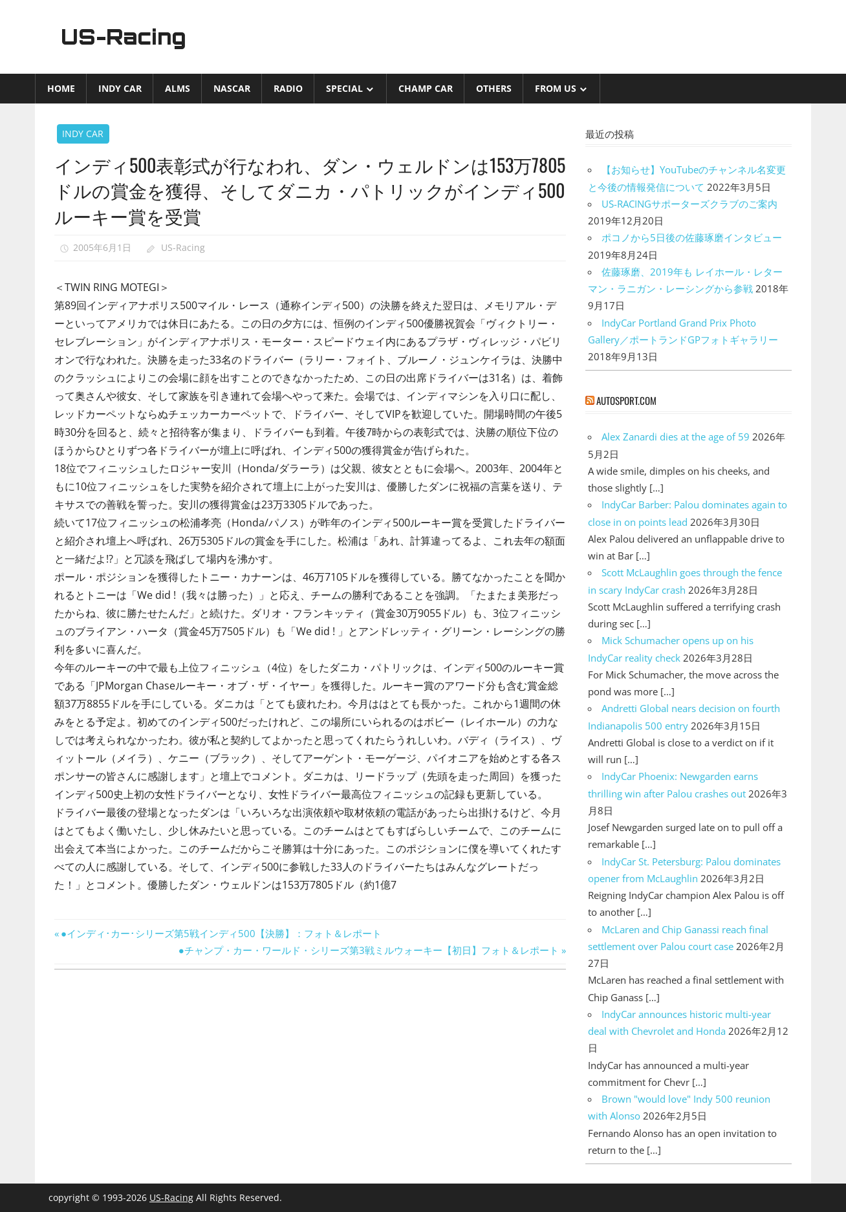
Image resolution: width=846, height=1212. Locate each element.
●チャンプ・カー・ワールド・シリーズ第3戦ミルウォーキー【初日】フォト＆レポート (369, 950)
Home (61, 88)
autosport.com (626, 400)
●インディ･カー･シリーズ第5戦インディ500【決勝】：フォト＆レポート (221, 933)
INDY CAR (120, 88)
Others (494, 88)
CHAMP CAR (425, 88)
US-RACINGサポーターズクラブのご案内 (689, 203)
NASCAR (231, 88)
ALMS (177, 88)
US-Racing (124, 37)
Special (344, 88)
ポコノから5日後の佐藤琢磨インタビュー (692, 237)
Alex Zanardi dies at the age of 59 (676, 436)
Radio (288, 88)
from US (555, 88)
